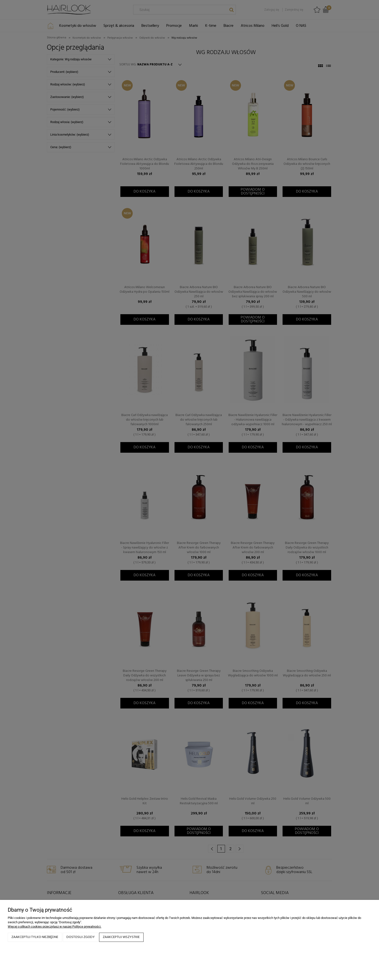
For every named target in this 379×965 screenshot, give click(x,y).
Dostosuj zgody (80, 937)
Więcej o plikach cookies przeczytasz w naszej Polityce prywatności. (54, 926)
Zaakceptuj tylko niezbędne (34, 937)
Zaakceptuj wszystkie (121, 937)
